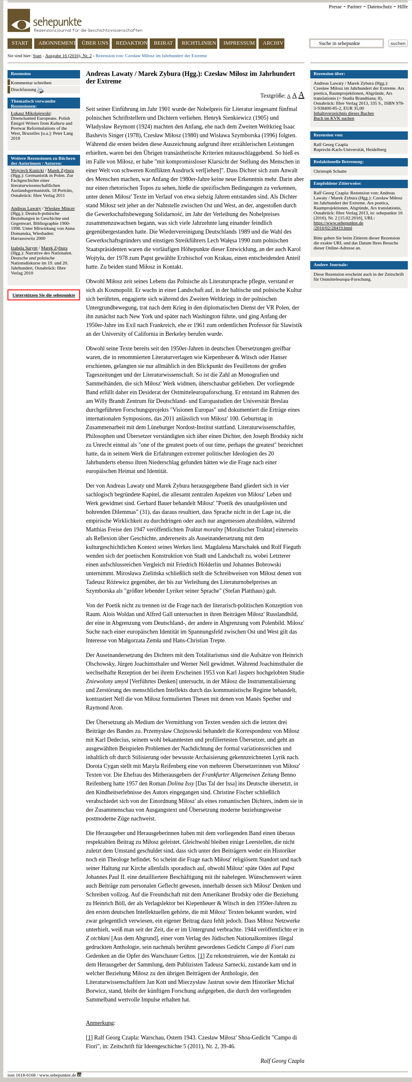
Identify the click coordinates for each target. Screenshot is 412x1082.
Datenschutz (379, 7)
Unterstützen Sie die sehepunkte (44, 294)
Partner (354, 7)
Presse (335, 7)
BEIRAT (163, 43)
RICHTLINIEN (199, 43)
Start (37, 55)
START (20, 43)
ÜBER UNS (95, 43)
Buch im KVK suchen (334, 118)
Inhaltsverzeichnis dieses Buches (344, 113)
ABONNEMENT (56, 43)
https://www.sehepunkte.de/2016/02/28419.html (338, 225)
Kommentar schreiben (31, 82)
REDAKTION (132, 43)
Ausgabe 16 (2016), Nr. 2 (68, 55)
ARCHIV (273, 43)
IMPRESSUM (239, 43)
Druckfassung (27, 90)
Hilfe (402, 7)
